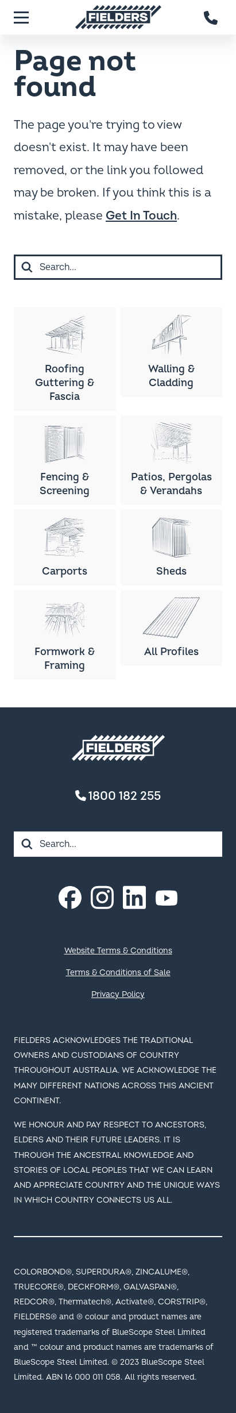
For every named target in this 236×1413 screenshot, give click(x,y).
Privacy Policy (118, 994)
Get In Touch (141, 216)
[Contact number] (211, 17)
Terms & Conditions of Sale (118, 972)
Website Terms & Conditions (118, 951)
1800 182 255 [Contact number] (118, 796)
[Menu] (21, 17)
